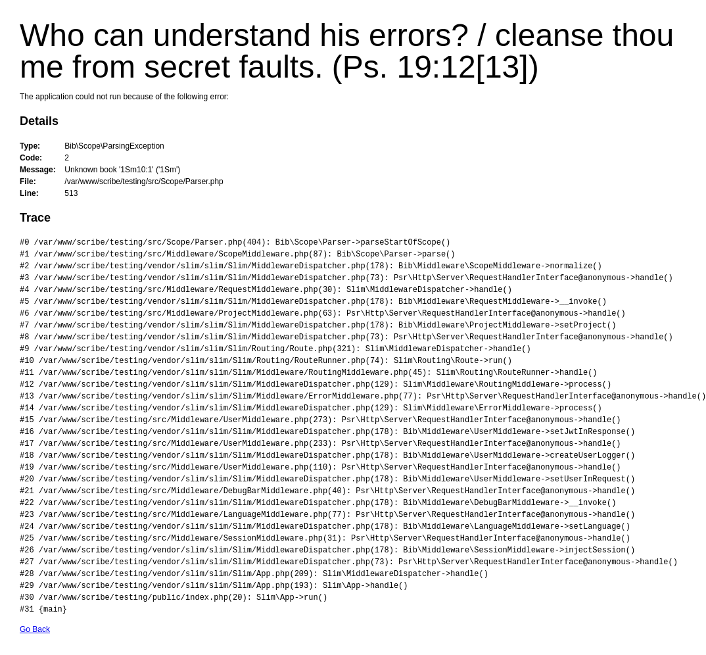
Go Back (35, 629)
